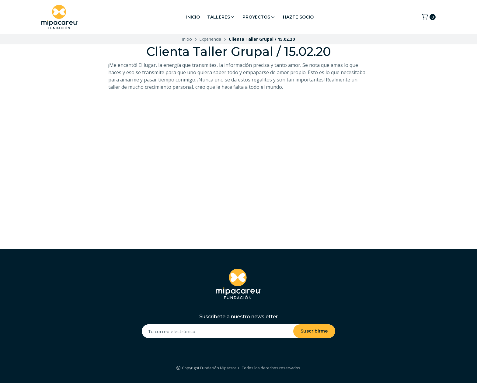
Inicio (193, 17)
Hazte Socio (298, 17)
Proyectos (259, 17)
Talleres (221, 17)
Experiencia (210, 39)
